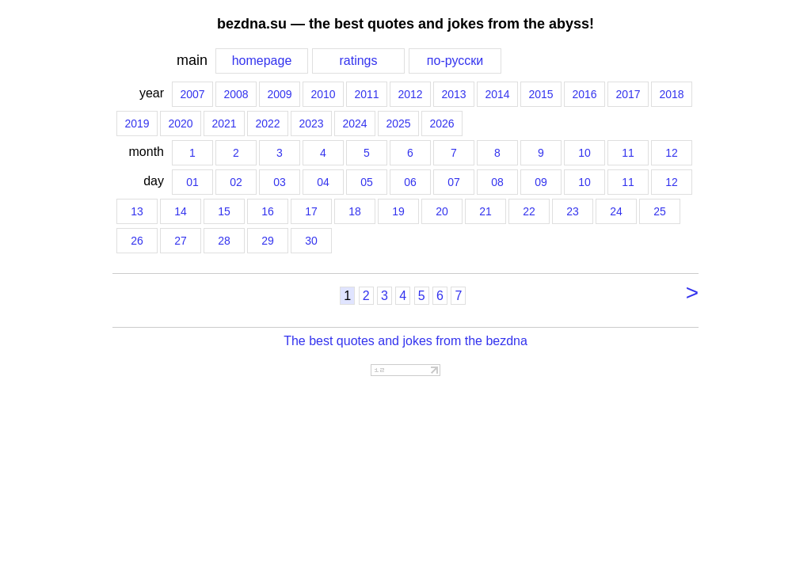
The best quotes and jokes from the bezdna (405, 341)
